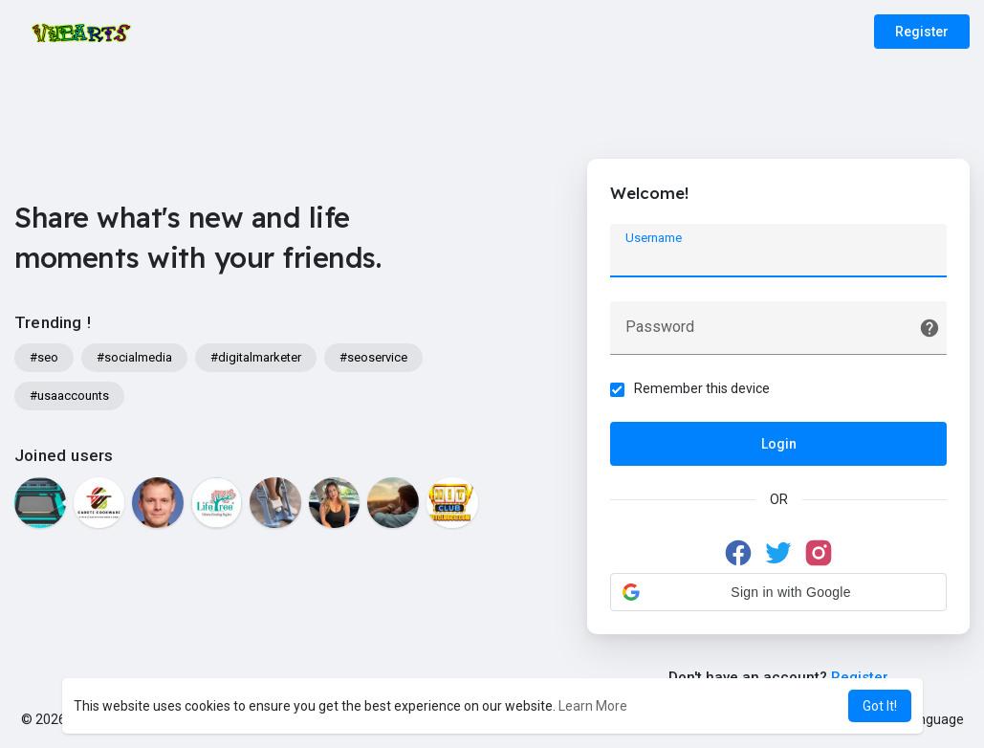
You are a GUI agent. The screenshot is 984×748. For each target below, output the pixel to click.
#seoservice (373, 357)
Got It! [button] (880, 706)
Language (926, 719)
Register (922, 31)
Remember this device (703, 389)
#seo (44, 357)
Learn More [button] (592, 706)
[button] (778, 593)
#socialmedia (134, 357)
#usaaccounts (69, 395)
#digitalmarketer (255, 357)
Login (779, 444)
